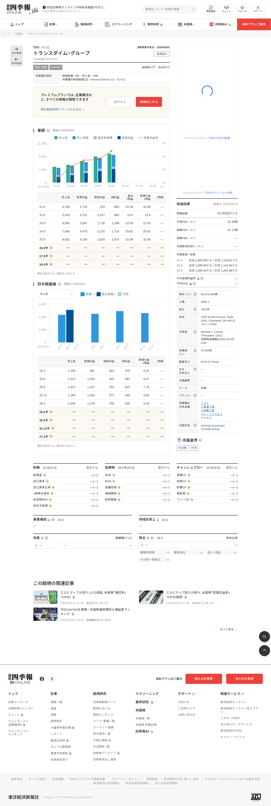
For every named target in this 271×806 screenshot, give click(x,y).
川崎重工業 (208, 410)
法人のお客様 (244, 678)
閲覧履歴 (210, 9)
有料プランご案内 (253, 24)
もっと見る (227, 629)
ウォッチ (242, 9)
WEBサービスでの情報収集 (87, 779)
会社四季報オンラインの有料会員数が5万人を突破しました (77, 7)
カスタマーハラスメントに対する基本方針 (232, 779)
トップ (17, 24)
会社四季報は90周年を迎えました (61, 11)
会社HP (164, 67)
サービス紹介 (37, 779)
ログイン (257, 9)
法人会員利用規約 (166, 783)
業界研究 (152, 24)
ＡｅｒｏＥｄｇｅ (212, 414)
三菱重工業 (208, 406)
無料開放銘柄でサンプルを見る (61, 109)
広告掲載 (58, 779)
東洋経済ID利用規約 (106, 783)
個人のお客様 (204, 678)
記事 (51, 24)
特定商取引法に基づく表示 (181, 779)
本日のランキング (97, 603)
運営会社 (17, 779)
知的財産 (152, 779)
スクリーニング (118, 24)
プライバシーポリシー (125, 779)
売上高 (44, 294)
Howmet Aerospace (213, 425)
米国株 (186, 24)
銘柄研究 (84, 24)
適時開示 (148, 67)
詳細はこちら (149, 102)
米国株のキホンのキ (98, 620)
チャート (226, 9)
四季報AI (220, 24)
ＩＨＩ (205, 403)
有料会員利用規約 (137, 783)
